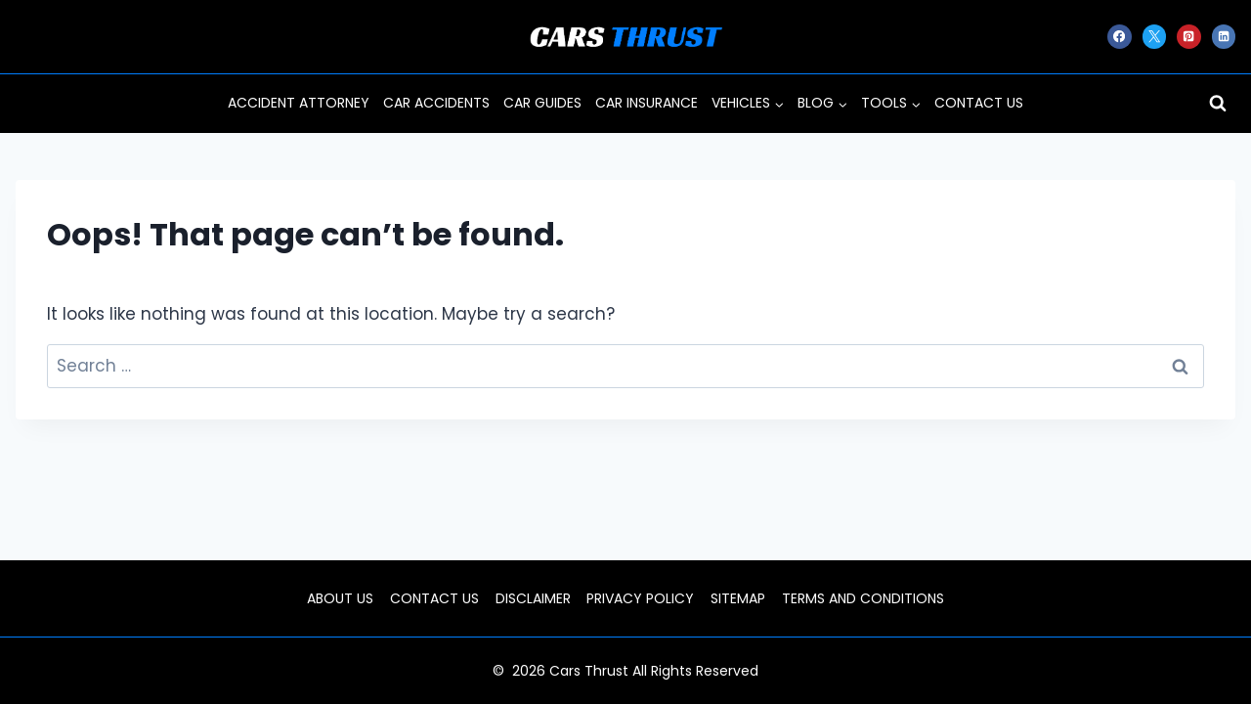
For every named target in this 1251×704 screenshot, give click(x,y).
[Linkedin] (1223, 36)
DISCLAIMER (533, 598)
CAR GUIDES (542, 102)
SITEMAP (738, 598)
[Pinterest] (1188, 36)
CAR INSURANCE (646, 102)
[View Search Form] (1217, 103)
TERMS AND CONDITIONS (863, 598)
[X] (1154, 36)
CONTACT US (978, 102)
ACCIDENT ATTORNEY (298, 102)
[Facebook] (1119, 36)
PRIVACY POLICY (640, 598)
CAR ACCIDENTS (436, 102)
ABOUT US (340, 598)
